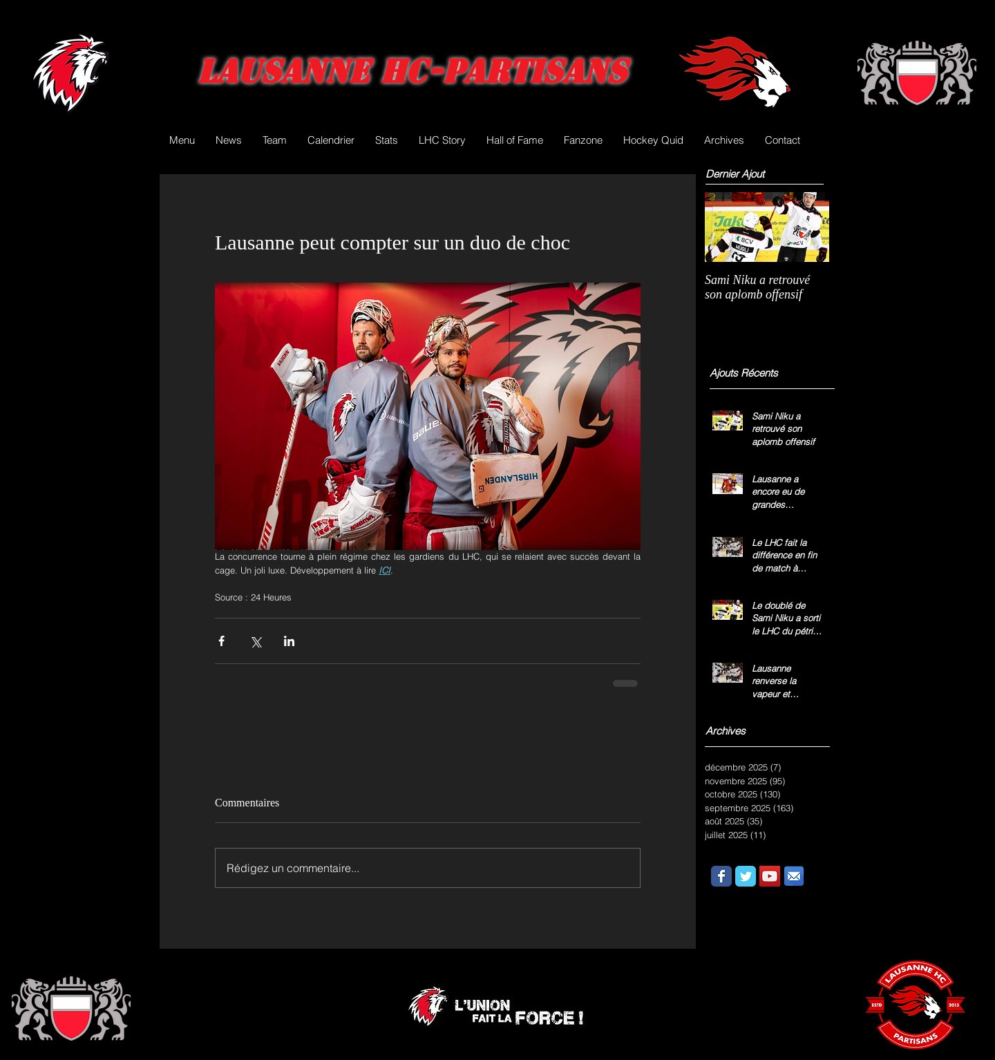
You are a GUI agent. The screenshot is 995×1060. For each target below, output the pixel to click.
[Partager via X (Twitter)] (255, 640)
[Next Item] (807, 227)
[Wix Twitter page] (745, 876)
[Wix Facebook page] (721, 876)
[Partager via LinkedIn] (289, 640)
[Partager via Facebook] (221, 640)
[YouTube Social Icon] (769, 876)
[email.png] (794, 876)
